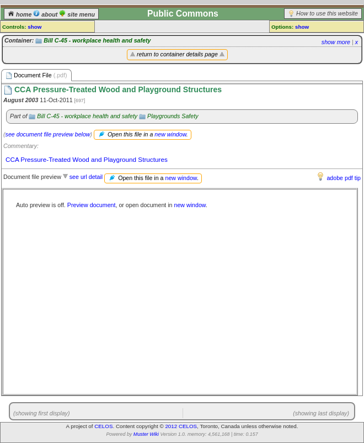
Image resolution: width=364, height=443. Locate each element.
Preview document (91, 205)
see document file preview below (48, 134)
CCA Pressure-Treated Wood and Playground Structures (87, 159)
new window (170, 134)
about (46, 14)
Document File (36, 75)
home (20, 14)
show (34, 27)
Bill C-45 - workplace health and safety (97, 40)
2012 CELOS (181, 426)
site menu (77, 14)
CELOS (103, 426)
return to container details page (177, 54)
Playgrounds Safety (172, 116)
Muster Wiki (146, 434)
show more (336, 42)
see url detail (86, 176)
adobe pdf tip (343, 178)
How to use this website (327, 13)
